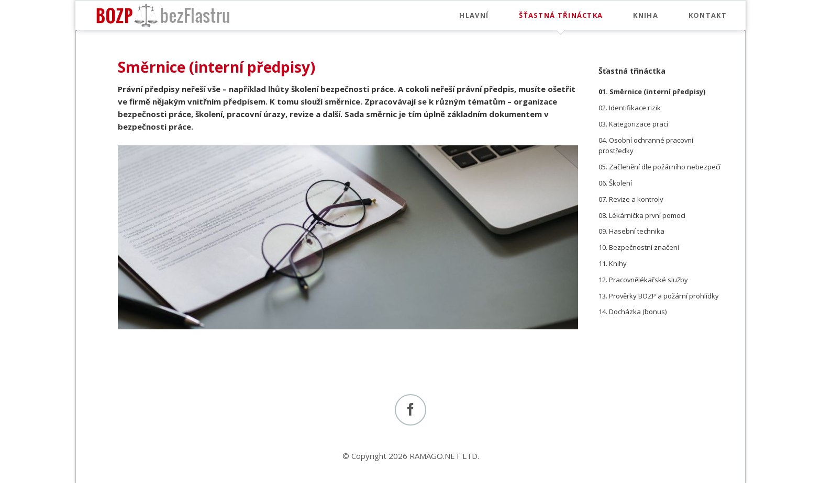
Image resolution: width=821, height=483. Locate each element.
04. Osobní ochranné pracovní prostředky (645, 145)
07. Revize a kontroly (630, 199)
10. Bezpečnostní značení (638, 247)
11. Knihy (612, 263)
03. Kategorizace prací (633, 124)
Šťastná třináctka (631, 71)
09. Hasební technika (631, 231)
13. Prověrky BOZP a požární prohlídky (658, 296)
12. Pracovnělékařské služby (643, 279)
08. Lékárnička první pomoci (641, 215)
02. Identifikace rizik (629, 107)
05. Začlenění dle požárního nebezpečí (659, 166)
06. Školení (615, 183)
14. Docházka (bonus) (632, 311)
